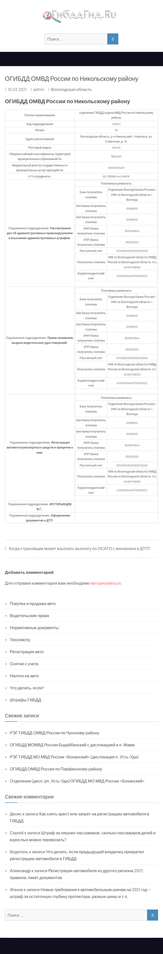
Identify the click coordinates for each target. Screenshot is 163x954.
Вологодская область (71, 89)
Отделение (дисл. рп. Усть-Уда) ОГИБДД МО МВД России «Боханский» (77, 780)
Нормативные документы (34, 627)
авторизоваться (106, 582)
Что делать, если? (27, 687)
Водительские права (29, 615)
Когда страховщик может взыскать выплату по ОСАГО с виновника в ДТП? (79, 548)
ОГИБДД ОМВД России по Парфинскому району (56, 768)
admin (38, 89)
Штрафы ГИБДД (25, 699)
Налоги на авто (24, 675)
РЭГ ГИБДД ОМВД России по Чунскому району (54, 732)
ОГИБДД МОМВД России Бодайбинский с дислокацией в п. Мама (72, 744)
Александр (20, 870)
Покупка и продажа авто (33, 603)
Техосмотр (20, 639)
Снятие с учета (24, 663)
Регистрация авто (27, 651)
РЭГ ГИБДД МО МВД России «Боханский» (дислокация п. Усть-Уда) (74, 756)
